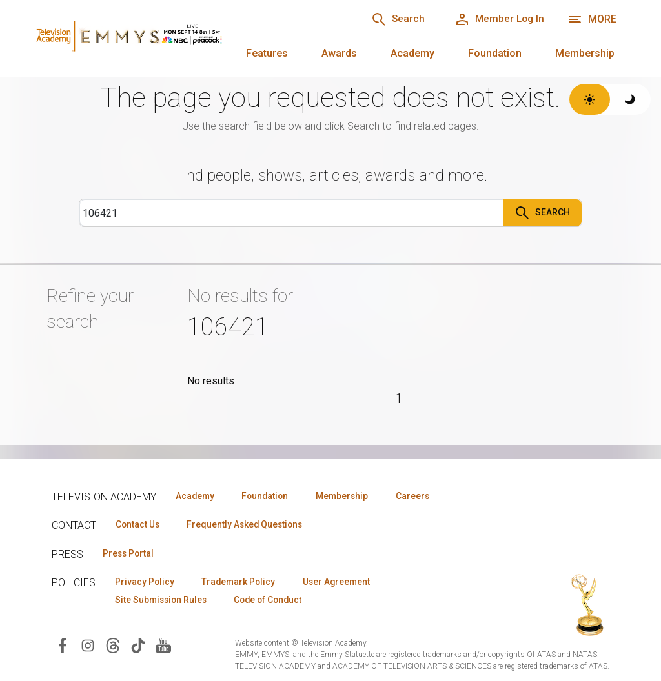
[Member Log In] (496, 19)
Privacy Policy (146, 583)
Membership (585, 53)
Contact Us (139, 525)
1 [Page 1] (399, 398)
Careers (427, 496)
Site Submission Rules (163, 602)
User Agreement (346, 583)
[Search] (389, 19)
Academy (412, 53)
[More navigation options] (592, 19)
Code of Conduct (276, 602)
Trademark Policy (244, 583)
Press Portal (130, 554)
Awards (339, 53)
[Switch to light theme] (589, 99)
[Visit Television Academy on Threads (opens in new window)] (113, 647)
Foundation (495, 53)
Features (267, 53)
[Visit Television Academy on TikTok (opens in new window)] (138, 647)
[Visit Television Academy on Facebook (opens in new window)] (63, 647)
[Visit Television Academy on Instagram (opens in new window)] (88, 647)
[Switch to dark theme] (630, 99)
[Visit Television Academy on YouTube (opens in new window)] (163, 647)
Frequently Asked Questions (251, 525)
